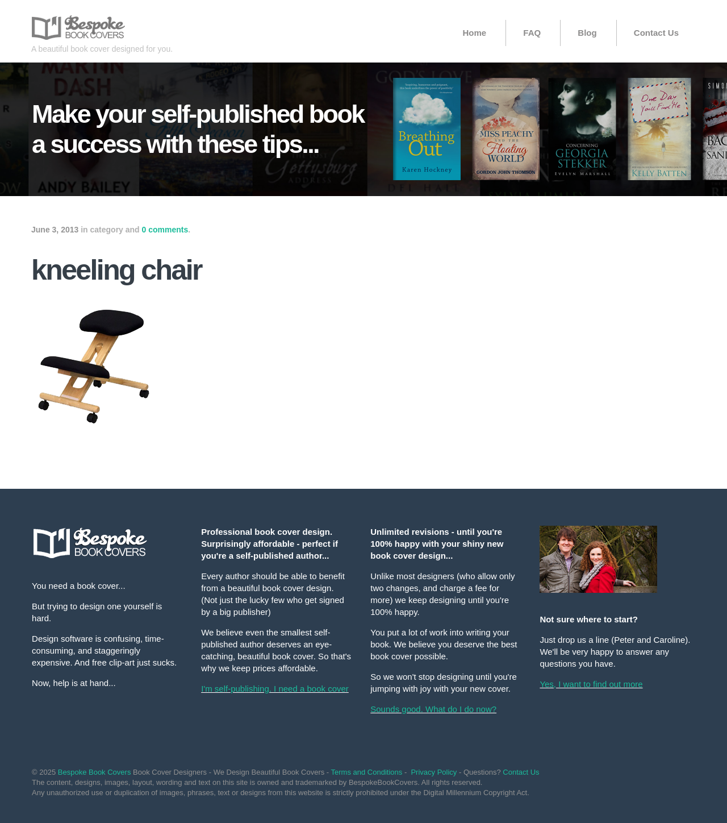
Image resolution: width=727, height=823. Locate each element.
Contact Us (656, 33)
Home (474, 33)
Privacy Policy (434, 772)
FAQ (532, 33)
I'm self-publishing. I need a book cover (275, 688)
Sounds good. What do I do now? (433, 709)
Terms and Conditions (367, 772)
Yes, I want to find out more (591, 684)
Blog (587, 33)
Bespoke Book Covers (94, 772)
